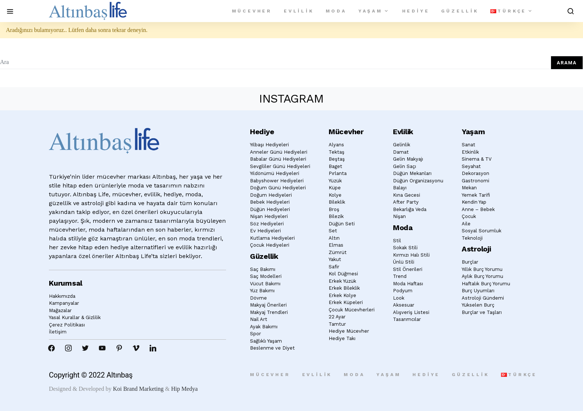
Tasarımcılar (407, 319)
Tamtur (337, 324)
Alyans (336, 144)
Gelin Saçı (404, 166)
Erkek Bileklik (344, 288)
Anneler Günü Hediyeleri (278, 152)
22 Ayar (337, 316)
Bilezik (336, 216)
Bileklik (337, 202)
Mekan (469, 187)
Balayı (400, 187)
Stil (397, 240)
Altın (334, 238)
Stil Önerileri (407, 269)
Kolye (335, 195)
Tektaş (336, 152)
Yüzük (335, 180)
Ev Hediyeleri (265, 230)
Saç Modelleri (266, 276)
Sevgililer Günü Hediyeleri (280, 166)
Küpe (335, 187)
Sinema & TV (476, 159)
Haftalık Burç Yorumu (486, 283)
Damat (401, 152)
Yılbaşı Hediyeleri (269, 144)
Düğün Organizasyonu (418, 180)
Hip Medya (184, 389)
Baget (335, 166)
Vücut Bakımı (265, 283)
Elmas (336, 245)
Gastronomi (475, 180)
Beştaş (337, 159)
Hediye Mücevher (349, 331)
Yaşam (370, 11)
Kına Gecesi (406, 195)
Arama (567, 62)
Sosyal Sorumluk (481, 230)
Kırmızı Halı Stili (411, 255)
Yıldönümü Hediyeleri (274, 173)
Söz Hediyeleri (267, 223)
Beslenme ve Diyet (272, 348)
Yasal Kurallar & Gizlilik (75, 317)
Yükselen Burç (478, 305)
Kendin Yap (474, 202)
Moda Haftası (408, 283)
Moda (336, 11)
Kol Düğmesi (343, 273)
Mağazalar (60, 310)
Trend (400, 276)
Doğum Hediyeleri (271, 195)
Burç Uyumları (478, 290)
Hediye (416, 11)
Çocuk (469, 216)
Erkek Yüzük (342, 281)
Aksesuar (403, 305)
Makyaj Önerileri (268, 305)
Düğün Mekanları (412, 173)
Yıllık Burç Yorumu (482, 269)
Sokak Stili (405, 247)
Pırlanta (338, 173)
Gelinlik (401, 144)
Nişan (399, 216)
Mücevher (252, 11)
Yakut (335, 259)
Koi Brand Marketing (138, 389)
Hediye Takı (342, 338)
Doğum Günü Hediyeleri (278, 187)
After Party (406, 202)
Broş (334, 209)
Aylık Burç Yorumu (482, 276)
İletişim (58, 332)
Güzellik (459, 11)
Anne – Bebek (478, 209)
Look (398, 298)
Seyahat (471, 166)
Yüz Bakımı (262, 290)
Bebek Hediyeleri (270, 202)
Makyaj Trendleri (269, 312)
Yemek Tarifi (476, 195)
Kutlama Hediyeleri (272, 238)
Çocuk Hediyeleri (269, 245)
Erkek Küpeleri (346, 302)
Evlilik (299, 11)
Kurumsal (65, 283)
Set (333, 230)
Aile (466, 223)
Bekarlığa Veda (409, 209)
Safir (334, 266)
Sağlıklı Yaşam (266, 341)
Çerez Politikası (67, 325)
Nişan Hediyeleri (269, 216)
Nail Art (258, 319)
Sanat (468, 144)
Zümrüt (338, 252)
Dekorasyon (475, 173)
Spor (255, 333)
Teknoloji (472, 238)
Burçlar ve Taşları (482, 312)
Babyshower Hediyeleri (277, 180)
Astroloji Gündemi (483, 298)
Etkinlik (470, 152)
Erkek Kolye (342, 295)
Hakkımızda (62, 296)
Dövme (258, 298)
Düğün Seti (342, 223)
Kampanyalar (64, 303)
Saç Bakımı (262, 269)
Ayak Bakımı (264, 326)
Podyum (402, 290)
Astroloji (476, 248)
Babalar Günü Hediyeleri (278, 159)
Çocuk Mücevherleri (352, 309)
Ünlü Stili (403, 262)
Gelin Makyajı (408, 159)
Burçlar (470, 262)
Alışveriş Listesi (411, 312)
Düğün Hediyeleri (270, 209)
